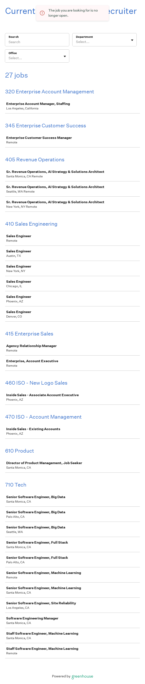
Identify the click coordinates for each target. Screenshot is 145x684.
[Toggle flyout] (132, 40)
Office (13, 53)
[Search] (37, 42)
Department (84, 37)
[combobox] (76, 42)
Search (14, 37)
